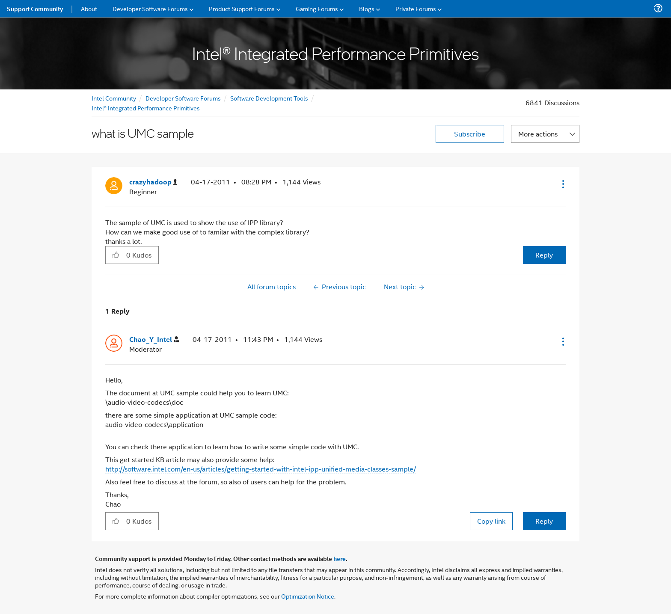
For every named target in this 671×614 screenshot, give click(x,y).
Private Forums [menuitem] (415, 8)
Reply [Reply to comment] (544, 521)
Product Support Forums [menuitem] (242, 8)
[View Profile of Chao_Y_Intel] (154, 339)
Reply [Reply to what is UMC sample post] (544, 255)
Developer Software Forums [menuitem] (150, 8)
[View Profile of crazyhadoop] (153, 182)
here (339, 558)
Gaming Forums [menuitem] (317, 8)
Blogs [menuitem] (366, 8)
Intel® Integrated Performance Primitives (146, 107)
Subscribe (469, 134)
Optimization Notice (307, 595)
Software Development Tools (269, 97)
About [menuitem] (89, 8)
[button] (562, 184)
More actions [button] (538, 134)
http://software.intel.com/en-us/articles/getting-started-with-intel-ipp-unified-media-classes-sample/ (260, 469)
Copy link (491, 521)
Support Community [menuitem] (35, 8)
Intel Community (114, 97)
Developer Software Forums (183, 97)
